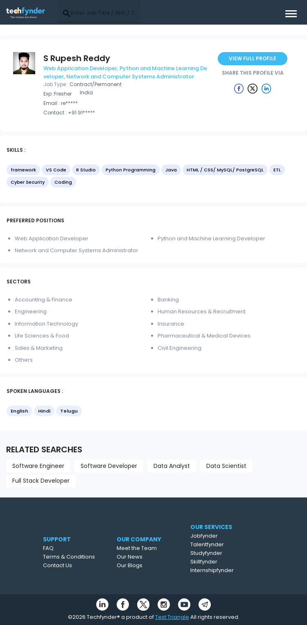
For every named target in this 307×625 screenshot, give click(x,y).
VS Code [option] (56, 169)
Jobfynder (219, 536)
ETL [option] (277, 169)
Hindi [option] (44, 411)
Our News (144, 557)
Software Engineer (38, 466)
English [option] (19, 411)
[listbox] (153, 176)
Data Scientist (226, 466)
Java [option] (171, 169)
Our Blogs (144, 565)
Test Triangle (172, 617)
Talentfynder (222, 544)
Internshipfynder (227, 570)
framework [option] (23, 169)
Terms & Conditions (80, 557)
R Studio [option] (86, 169)
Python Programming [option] (131, 169)
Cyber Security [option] (28, 182)
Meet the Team (151, 548)
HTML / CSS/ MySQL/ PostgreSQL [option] (225, 169)
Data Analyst (172, 466)
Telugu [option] (69, 411)
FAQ (59, 548)
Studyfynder (221, 553)
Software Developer (109, 466)
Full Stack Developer (41, 481)
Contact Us (68, 565)
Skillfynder (219, 562)
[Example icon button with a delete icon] (239, 88)
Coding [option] (63, 182)
